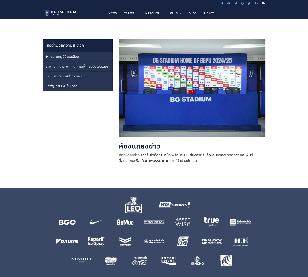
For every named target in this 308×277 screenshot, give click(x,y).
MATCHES (154, 13)
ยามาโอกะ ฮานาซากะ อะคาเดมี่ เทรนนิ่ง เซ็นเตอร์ (77, 66)
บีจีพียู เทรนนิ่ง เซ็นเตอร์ (62, 86)
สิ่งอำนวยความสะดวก (65, 45)
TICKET (211, 13)
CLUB (176, 13)
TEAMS (131, 13)
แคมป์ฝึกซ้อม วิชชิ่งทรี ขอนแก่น (67, 76)
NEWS (112, 13)
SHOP (193, 13)
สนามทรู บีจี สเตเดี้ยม (65, 57)
